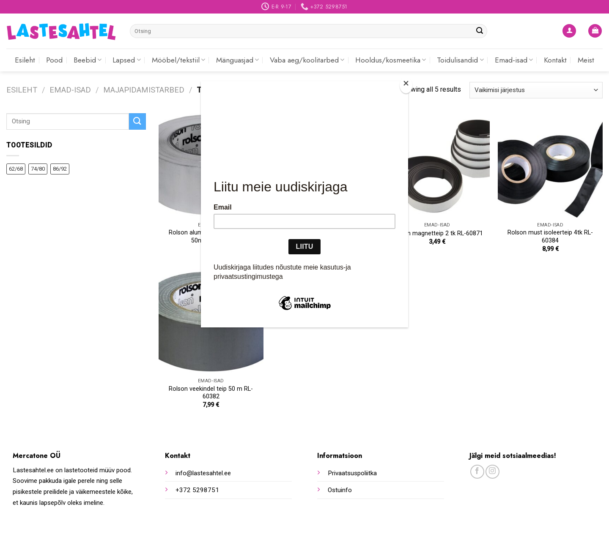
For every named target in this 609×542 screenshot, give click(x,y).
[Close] (406, 85)
